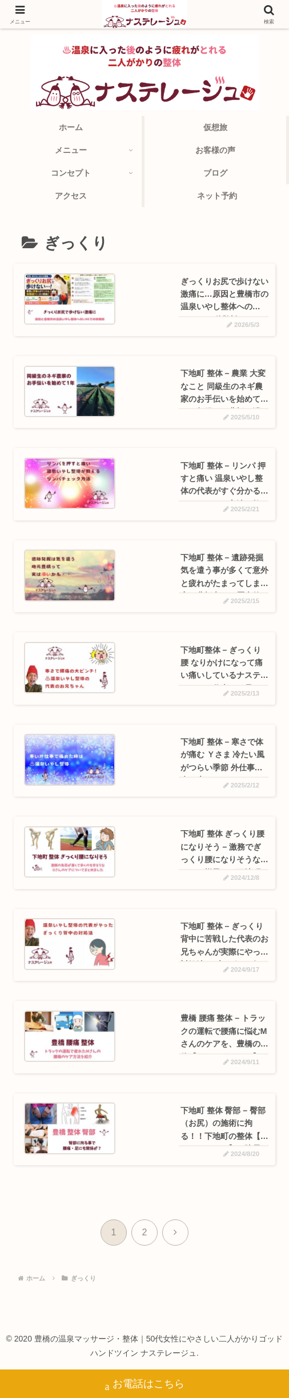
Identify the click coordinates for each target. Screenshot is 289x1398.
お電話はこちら (144, 1385)
